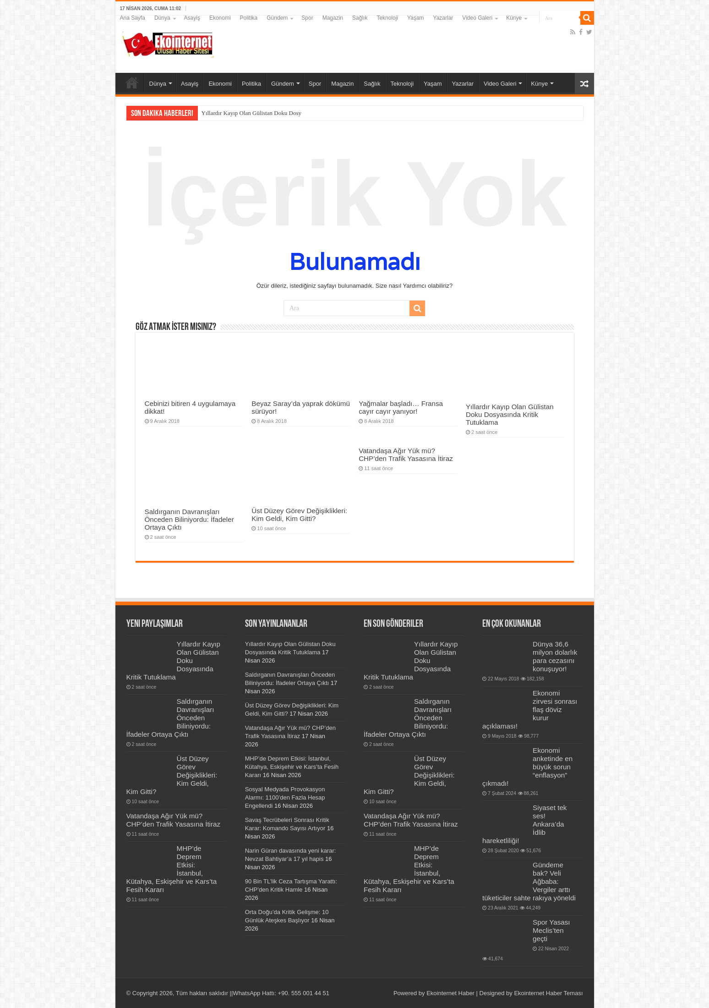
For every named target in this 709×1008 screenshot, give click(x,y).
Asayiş (192, 18)
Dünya (162, 18)
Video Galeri (477, 18)
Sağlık (359, 18)
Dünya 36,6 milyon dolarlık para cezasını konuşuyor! (555, 656)
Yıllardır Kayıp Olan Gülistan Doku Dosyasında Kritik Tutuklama (510, 414)
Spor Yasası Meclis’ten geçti (551, 930)
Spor (307, 18)
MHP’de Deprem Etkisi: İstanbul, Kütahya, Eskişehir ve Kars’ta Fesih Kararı (291, 766)
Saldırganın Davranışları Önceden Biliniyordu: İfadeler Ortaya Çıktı (189, 519)
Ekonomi (220, 18)
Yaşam (415, 18)
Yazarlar (443, 18)
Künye (514, 18)
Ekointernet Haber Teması (548, 993)
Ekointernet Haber (450, 993)
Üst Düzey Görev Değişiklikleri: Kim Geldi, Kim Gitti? (299, 514)
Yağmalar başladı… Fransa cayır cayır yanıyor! (401, 407)
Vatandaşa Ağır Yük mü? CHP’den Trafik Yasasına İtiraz (406, 454)
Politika (249, 18)
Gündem (277, 18)
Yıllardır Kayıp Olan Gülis (234, 113)
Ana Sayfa (132, 18)
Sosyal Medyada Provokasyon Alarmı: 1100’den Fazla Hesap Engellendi (285, 797)
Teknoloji (387, 18)
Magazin (332, 18)
